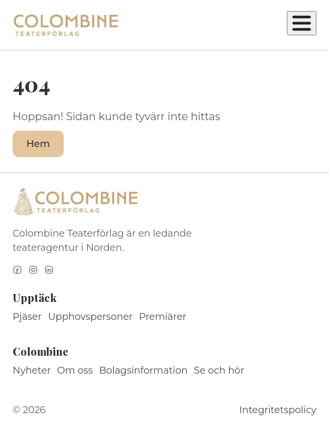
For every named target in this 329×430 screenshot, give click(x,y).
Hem (38, 144)
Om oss (75, 370)
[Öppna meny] (301, 23)
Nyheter (32, 370)
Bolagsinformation (143, 370)
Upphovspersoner (90, 316)
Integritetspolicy (278, 410)
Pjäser (27, 316)
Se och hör (219, 370)
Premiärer (162, 316)
